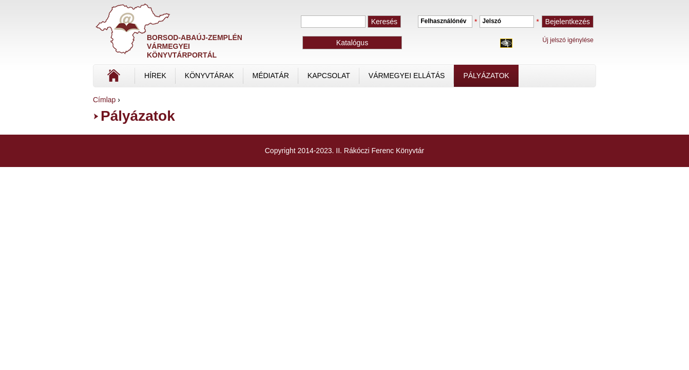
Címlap (148, 79)
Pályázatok (486, 75)
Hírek (155, 75)
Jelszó (491, 21)
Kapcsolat (329, 75)
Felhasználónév (443, 21)
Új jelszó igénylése (568, 40)
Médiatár (271, 75)
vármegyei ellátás (407, 75)
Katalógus (352, 43)
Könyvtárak (209, 75)
